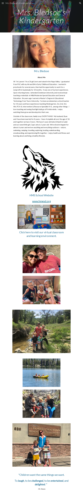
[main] (41, 16)
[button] (3, 3)
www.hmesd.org (41, 201)
